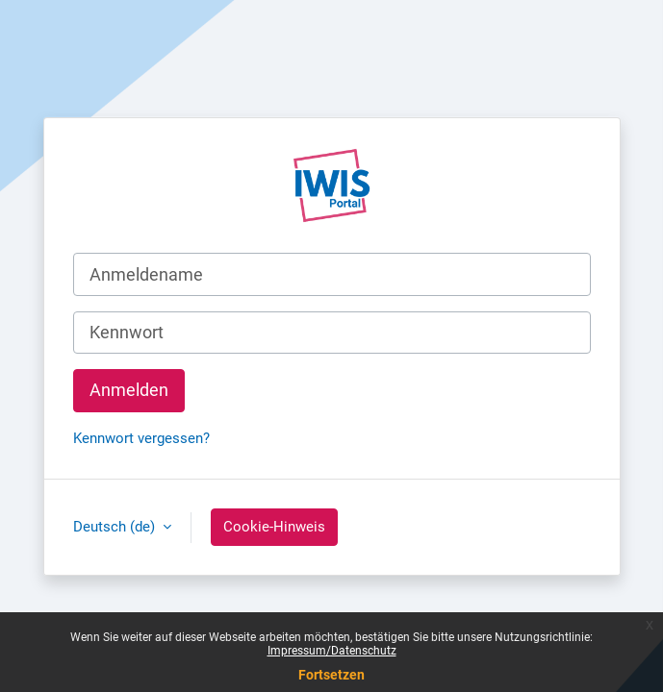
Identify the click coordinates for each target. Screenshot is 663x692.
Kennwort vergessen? (141, 438)
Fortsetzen (331, 674)
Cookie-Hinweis (274, 526)
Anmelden (128, 390)
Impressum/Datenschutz (332, 650)
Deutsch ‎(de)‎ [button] (116, 526)
